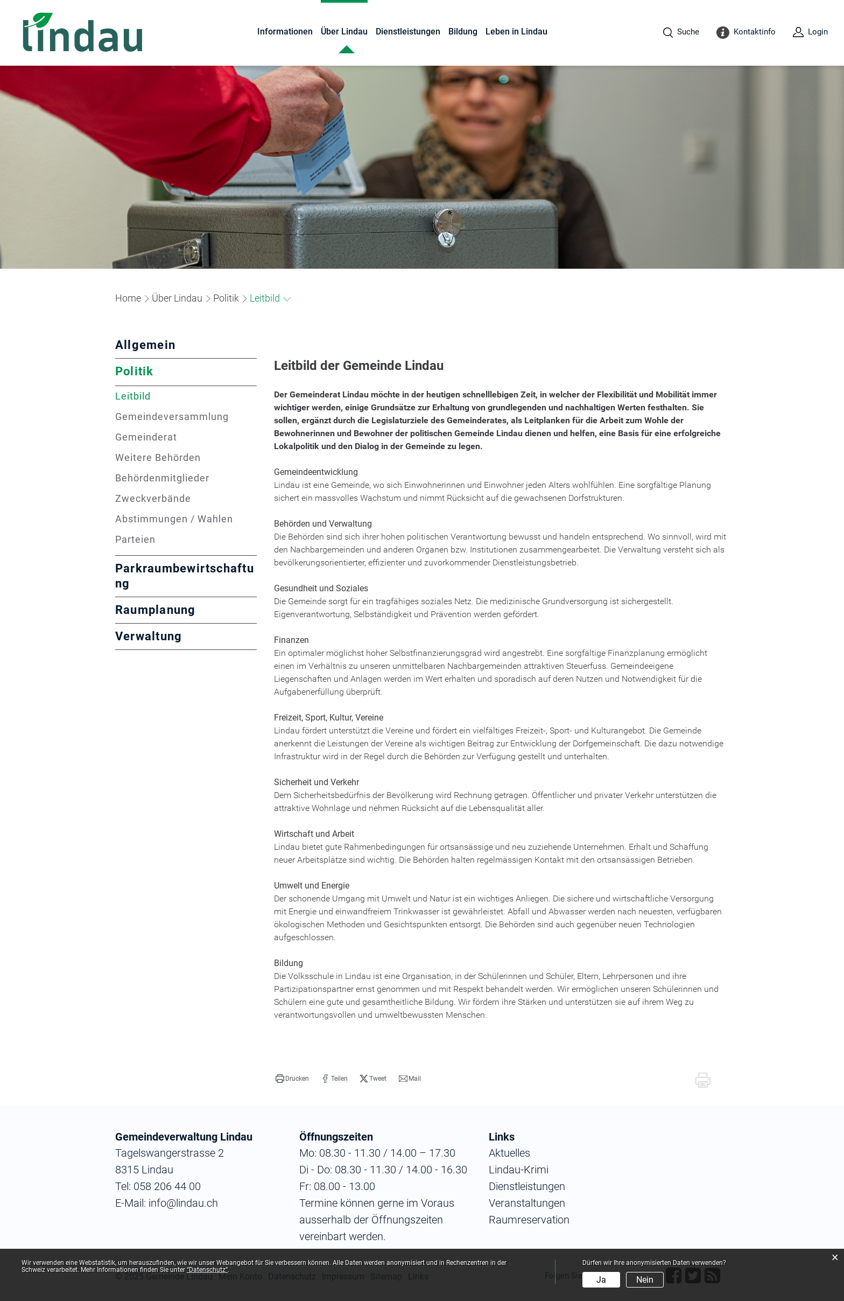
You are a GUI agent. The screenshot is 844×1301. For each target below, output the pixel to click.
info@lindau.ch (182, 1203)
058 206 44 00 (167, 1186)
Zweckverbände (153, 498)
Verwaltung (148, 636)
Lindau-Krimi (518, 1169)
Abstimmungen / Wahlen (174, 518)
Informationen (285, 31)
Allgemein (145, 345)
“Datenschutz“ (207, 1270)
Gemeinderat (146, 437)
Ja (601, 1280)
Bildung (462, 31)
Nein (644, 1280)
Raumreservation (529, 1219)
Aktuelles (509, 1152)
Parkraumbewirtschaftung (184, 576)
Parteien (135, 539)
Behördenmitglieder (162, 478)
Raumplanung (155, 610)
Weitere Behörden (158, 457)
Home (128, 298)
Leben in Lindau (516, 31)
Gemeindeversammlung (172, 416)
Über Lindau (344, 31)
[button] (177, 298)
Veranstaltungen (527, 1203)
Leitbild (164, 396)
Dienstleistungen (408, 31)
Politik (134, 371)
